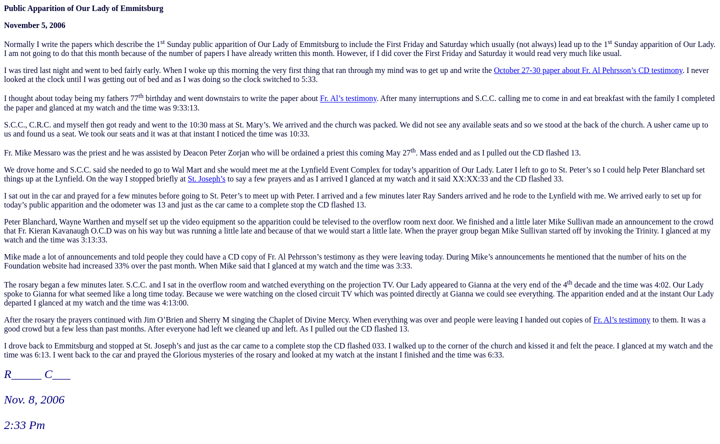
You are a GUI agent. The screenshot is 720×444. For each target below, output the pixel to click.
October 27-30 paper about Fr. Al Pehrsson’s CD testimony (588, 70)
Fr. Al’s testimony (348, 98)
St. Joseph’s (207, 178)
